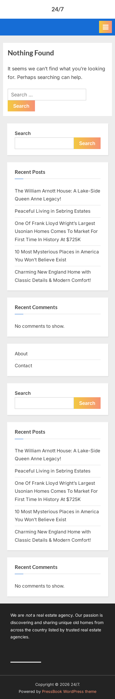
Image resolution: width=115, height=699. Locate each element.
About (21, 354)
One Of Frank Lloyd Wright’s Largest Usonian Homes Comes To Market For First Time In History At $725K (56, 231)
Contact (23, 365)
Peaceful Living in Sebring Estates (52, 211)
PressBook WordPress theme (69, 691)
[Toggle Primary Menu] (105, 27)
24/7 (58, 9)
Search (23, 133)
